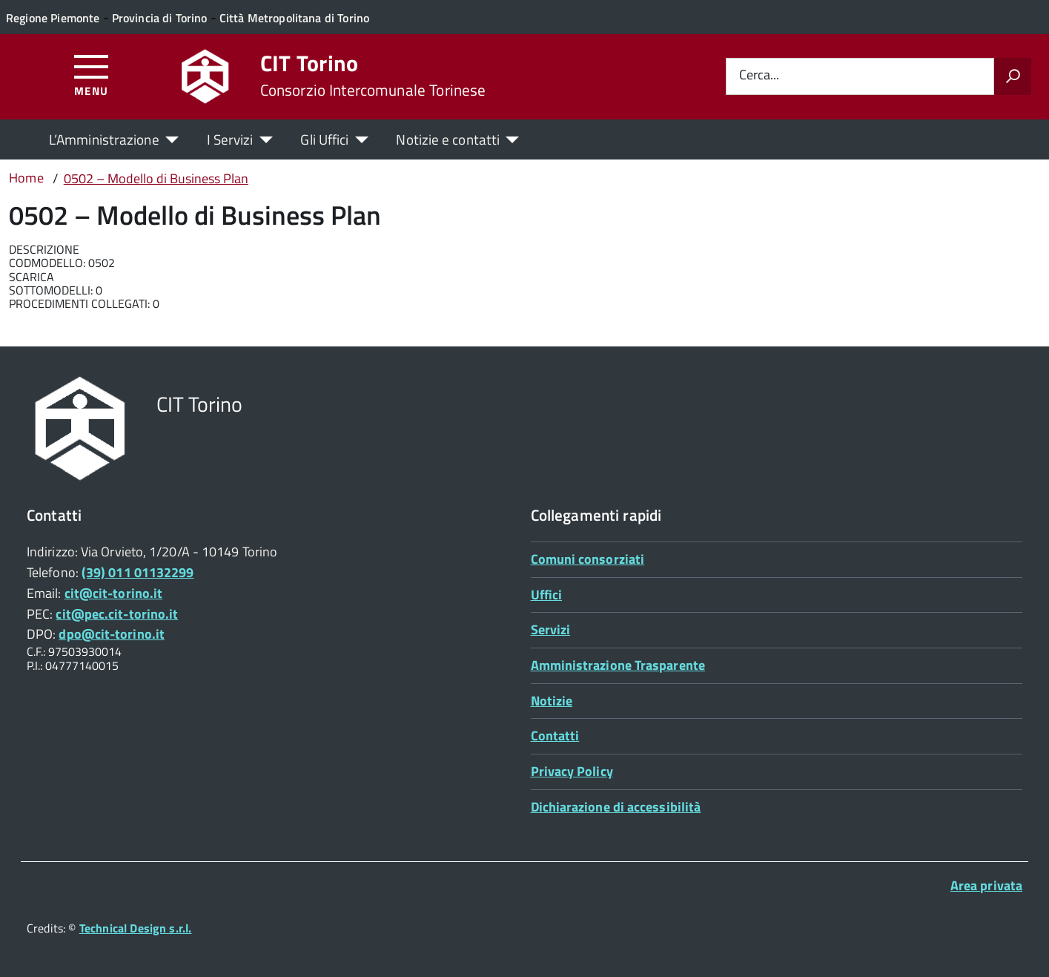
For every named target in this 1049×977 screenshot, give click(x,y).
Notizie (552, 701)
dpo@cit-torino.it (112, 634)
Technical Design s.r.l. (135, 928)
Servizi (551, 629)
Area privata (986, 885)
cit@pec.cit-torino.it (117, 614)
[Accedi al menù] (91, 74)
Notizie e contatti (448, 139)
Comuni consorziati (588, 559)
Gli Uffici (324, 139)
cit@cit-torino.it (113, 593)
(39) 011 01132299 (138, 572)
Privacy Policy (572, 771)
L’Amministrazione (104, 139)
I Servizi (230, 139)
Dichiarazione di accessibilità (616, 807)
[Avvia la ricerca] (1012, 76)
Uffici (547, 595)
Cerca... (759, 76)
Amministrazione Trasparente (618, 665)
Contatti (555, 736)
